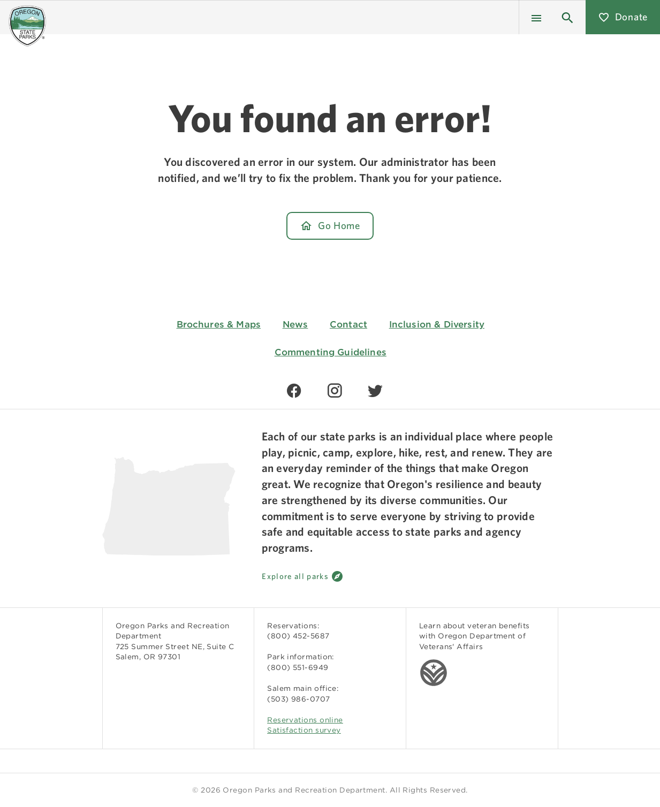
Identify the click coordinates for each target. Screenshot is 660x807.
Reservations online (305, 719)
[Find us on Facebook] (294, 390)
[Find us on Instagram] (334, 390)
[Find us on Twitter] (375, 390)
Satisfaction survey (304, 730)
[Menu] (536, 17)
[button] (567, 17)
